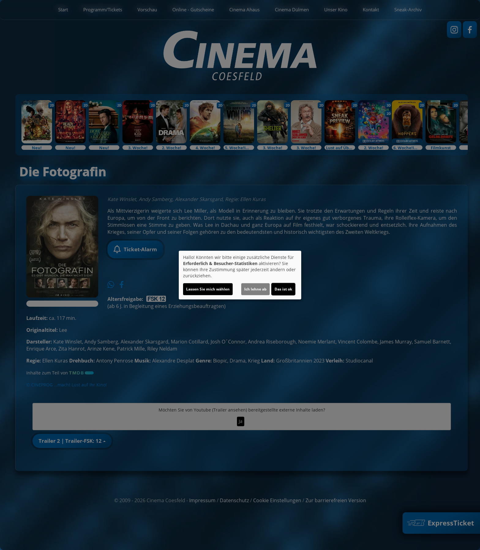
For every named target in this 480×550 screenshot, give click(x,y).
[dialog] (240, 275)
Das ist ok (283, 289)
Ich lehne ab (255, 289)
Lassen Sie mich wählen (208, 289)
